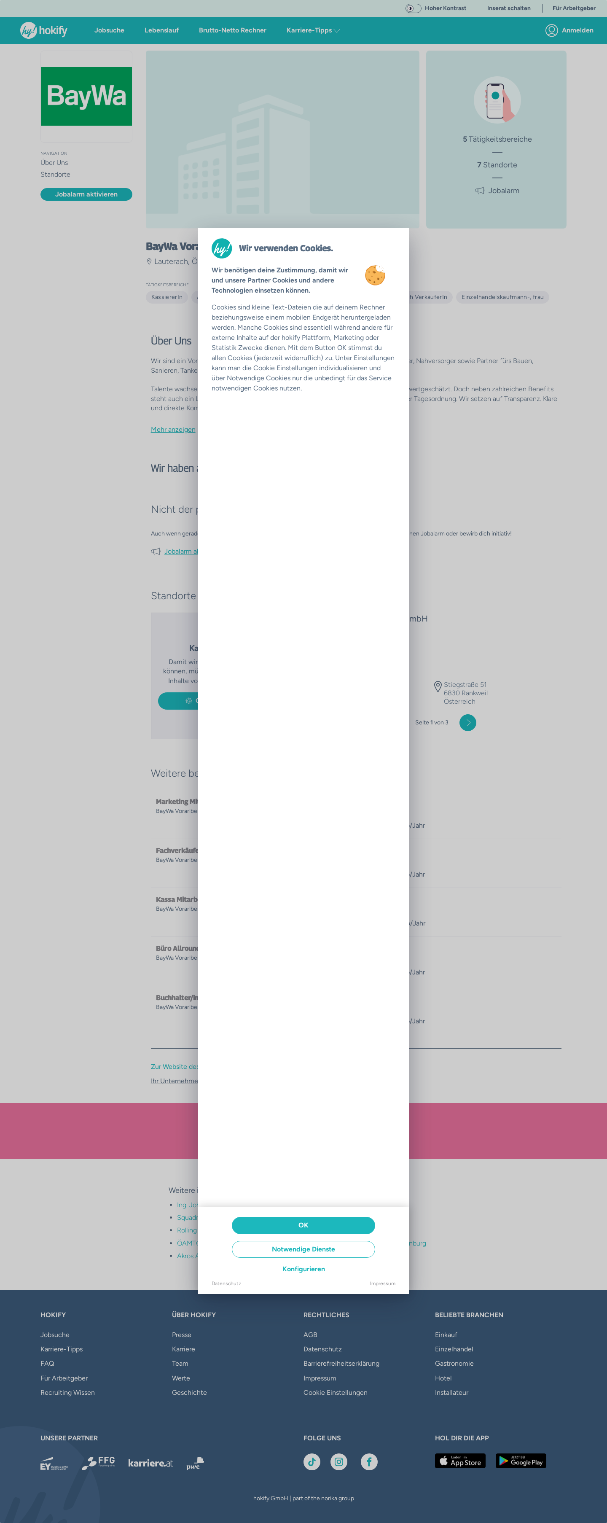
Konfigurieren (303, 1269)
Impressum (382, 1283)
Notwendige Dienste (303, 1249)
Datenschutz (226, 1283)
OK (303, 1225)
